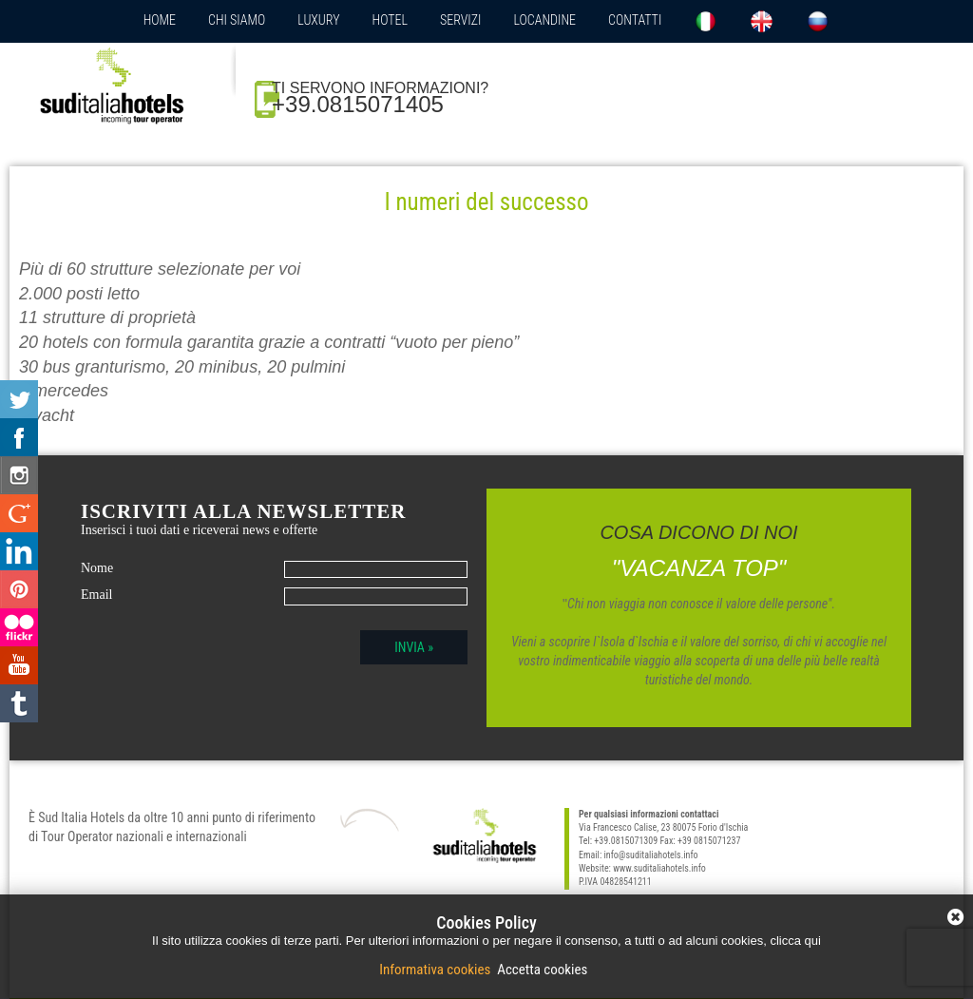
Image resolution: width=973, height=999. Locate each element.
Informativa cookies (436, 969)
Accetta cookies (541, 969)
